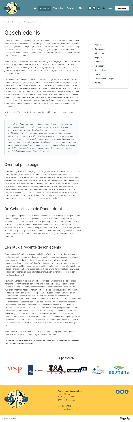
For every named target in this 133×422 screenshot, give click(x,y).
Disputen (98, 57)
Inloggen (122, 8)
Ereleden (98, 62)
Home (14, 22)
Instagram (94, 8)
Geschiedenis (36, 22)
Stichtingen (99, 53)
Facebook (90, 8)
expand (93, 53)
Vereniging (27, 22)
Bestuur (97, 45)
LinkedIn (99, 8)
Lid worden (99, 66)
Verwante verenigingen (104, 78)
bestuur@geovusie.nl (69, 409)
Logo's (97, 74)
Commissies (99, 49)
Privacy (97, 83)
